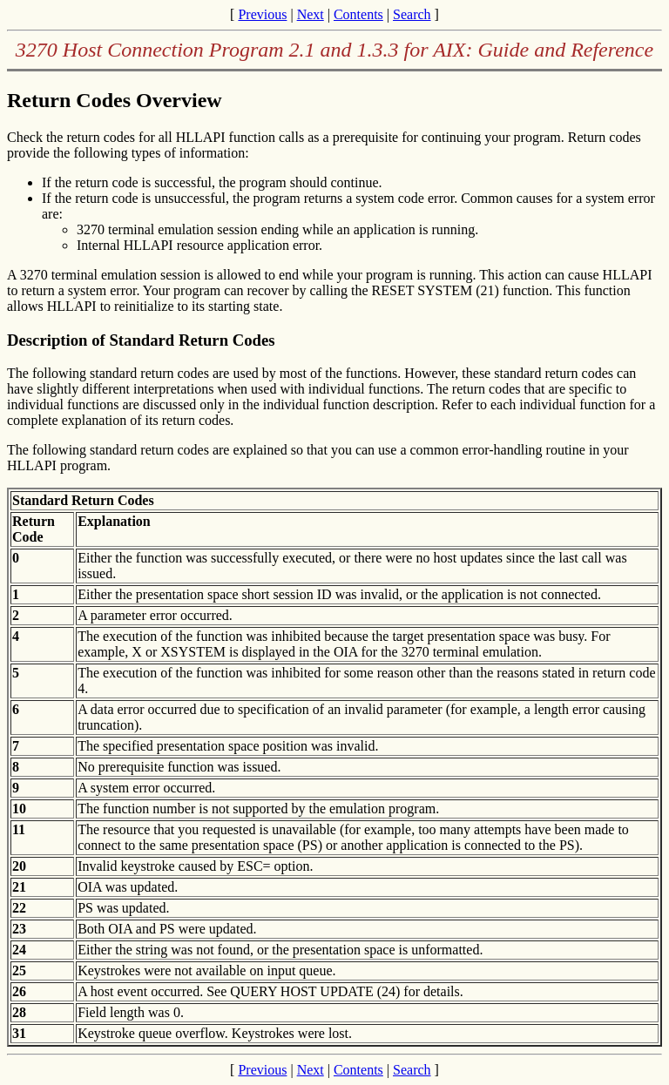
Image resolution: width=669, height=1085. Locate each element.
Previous (262, 14)
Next (310, 14)
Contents (358, 14)
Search (412, 14)
